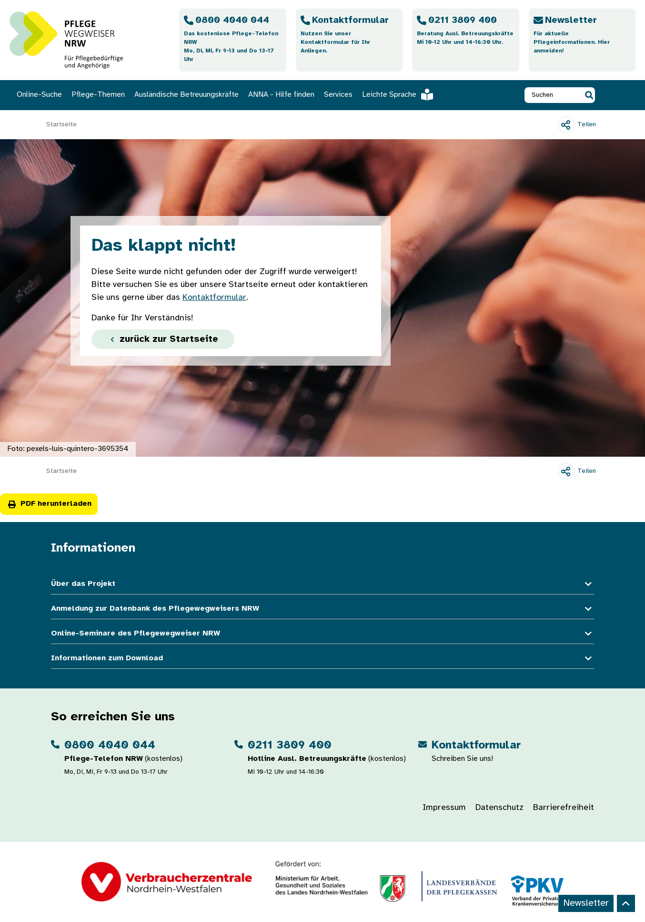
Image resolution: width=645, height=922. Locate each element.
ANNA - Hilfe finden (281, 95)
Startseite (61, 124)
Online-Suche (39, 95)
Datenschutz (499, 807)
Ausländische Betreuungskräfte (186, 95)
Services (338, 95)
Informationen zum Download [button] (322, 659)
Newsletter (586, 903)
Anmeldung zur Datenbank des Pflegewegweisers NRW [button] (322, 609)
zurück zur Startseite (163, 339)
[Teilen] (577, 124)
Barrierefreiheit (563, 807)
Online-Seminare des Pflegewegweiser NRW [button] (322, 634)
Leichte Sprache (397, 95)
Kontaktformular (214, 297)
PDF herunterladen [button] (48, 504)
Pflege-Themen (98, 95)
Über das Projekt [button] (322, 584)
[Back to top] (625, 903)
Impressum (444, 807)
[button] (589, 95)
